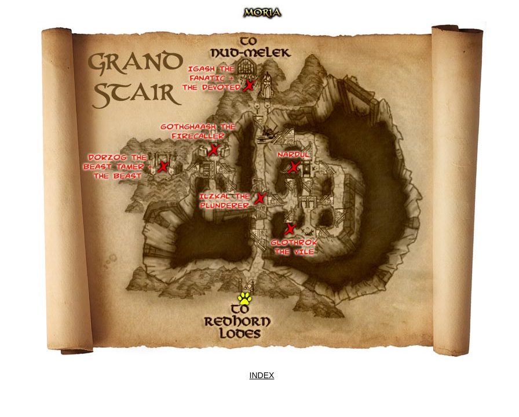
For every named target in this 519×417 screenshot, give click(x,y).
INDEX (262, 375)
